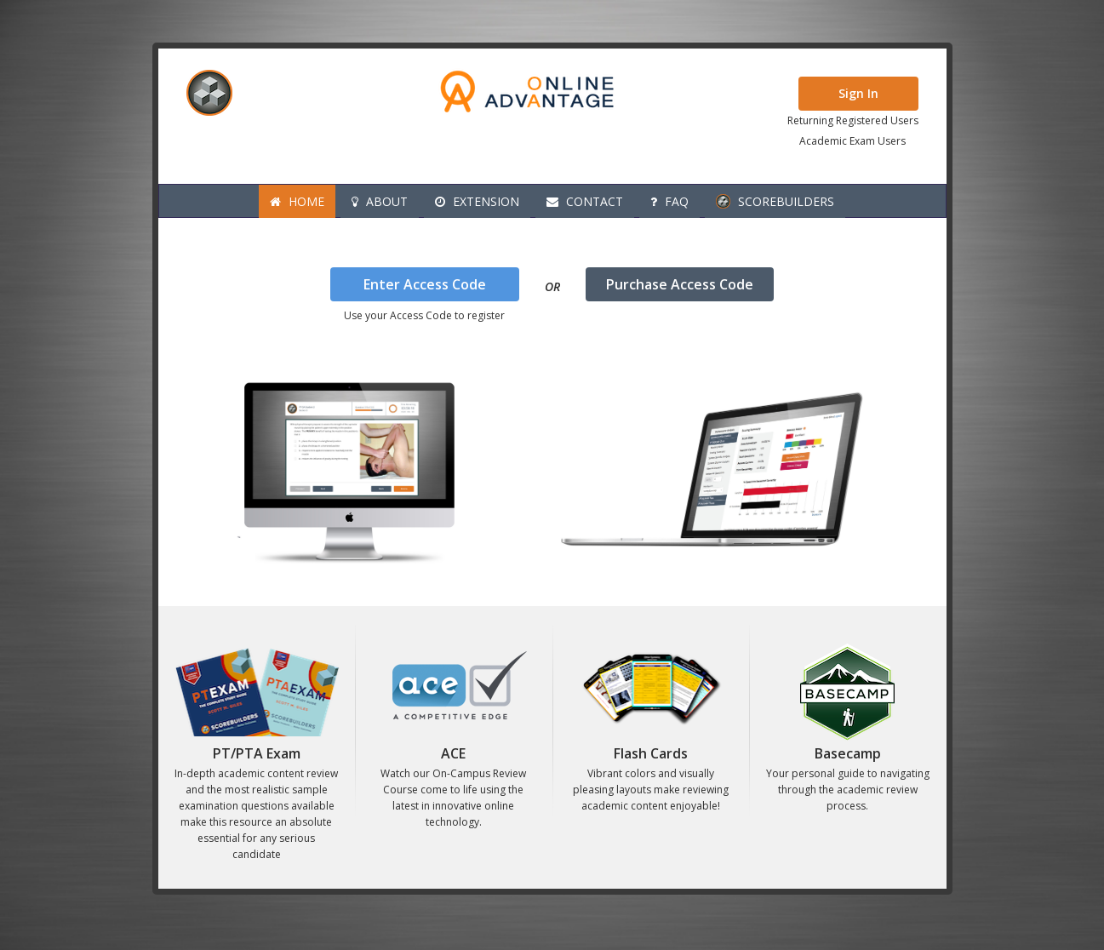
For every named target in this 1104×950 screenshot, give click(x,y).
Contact (584, 201)
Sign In (858, 93)
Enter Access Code (424, 284)
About (380, 201)
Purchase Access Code (679, 284)
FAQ (669, 201)
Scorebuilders (775, 201)
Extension (477, 201)
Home (297, 201)
